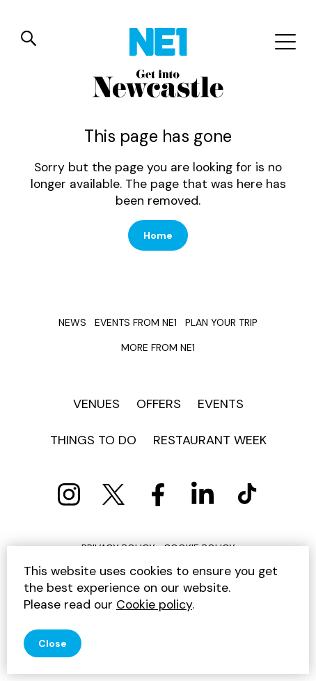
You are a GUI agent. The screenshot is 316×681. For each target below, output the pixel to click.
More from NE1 (158, 347)
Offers (158, 404)
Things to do (93, 440)
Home (158, 235)
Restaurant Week (210, 440)
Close (52, 643)
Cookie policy (154, 604)
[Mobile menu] (283, 42)
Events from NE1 (136, 322)
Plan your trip (221, 322)
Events (221, 404)
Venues (96, 404)
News (72, 322)
